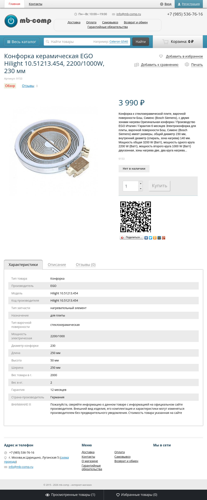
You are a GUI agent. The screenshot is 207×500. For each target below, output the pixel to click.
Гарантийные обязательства (108, 27)
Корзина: (177, 41)
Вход (165, 4)
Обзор (10, 86)
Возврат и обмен (136, 22)
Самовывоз (110, 22)
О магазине (90, 461)
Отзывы (28, 86)
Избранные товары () (136, 494)
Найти (141, 41)
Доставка (73, 22)
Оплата (91, 22)
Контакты (35, 4)
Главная (14, 4)
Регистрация (189, 4)
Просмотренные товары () (70, 494)
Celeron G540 (119, 41)
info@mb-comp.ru (126, 14)
